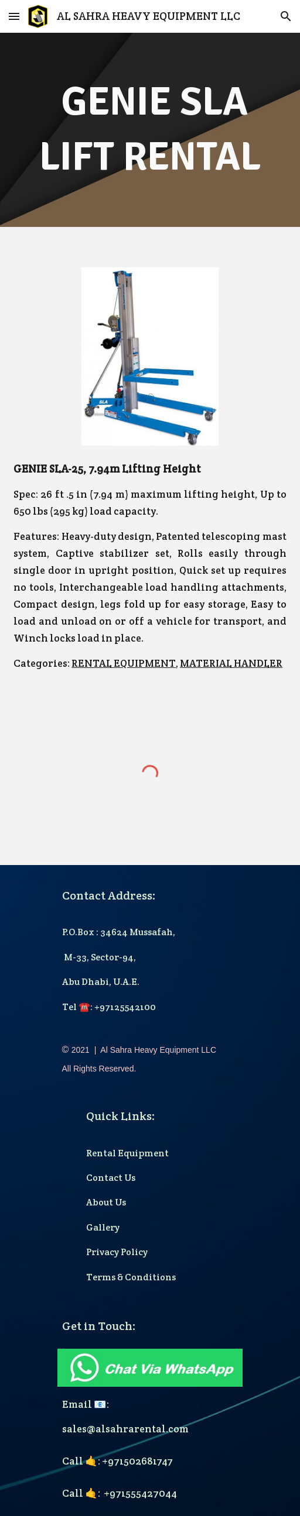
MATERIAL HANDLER (231, 663)
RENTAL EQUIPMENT (123, 663)
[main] (150, 130)
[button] (14, 16)
